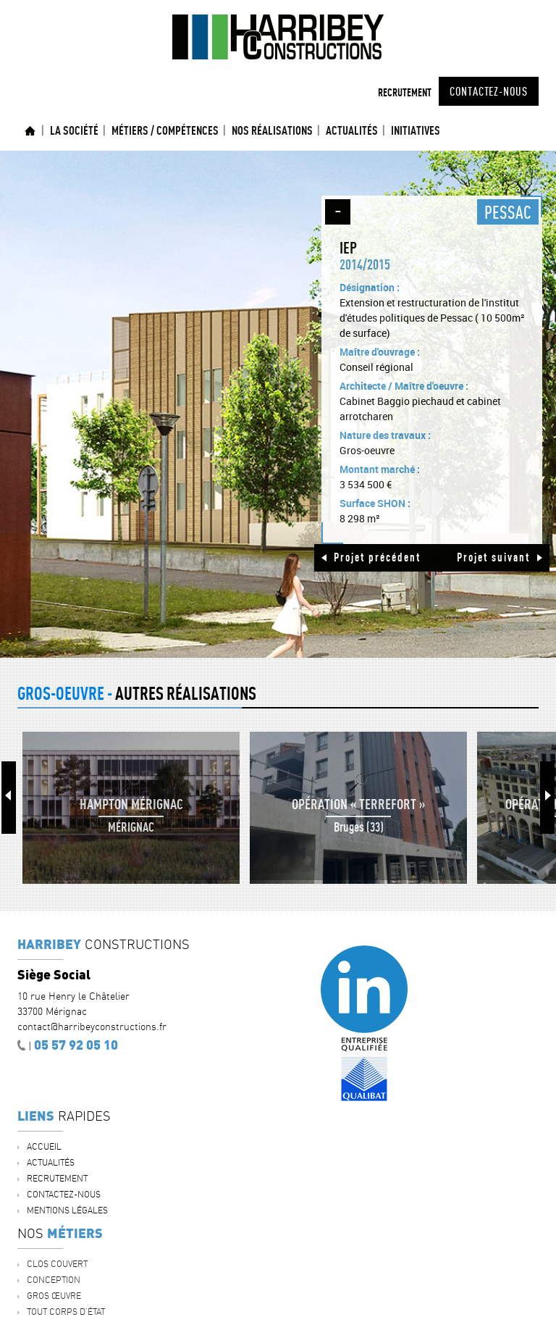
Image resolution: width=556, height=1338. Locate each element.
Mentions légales (67, 1210)
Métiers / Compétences (165, 130)
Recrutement (404, 92)
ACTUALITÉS (352, 130)
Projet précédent (377, 557)
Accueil (30, 130)
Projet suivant (493, 557)
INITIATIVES (415, 130)
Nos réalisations (272, 130)
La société (74, 130)
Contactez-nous (489, 91)
